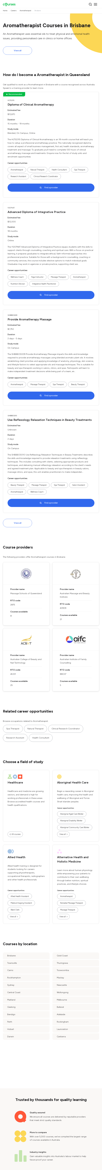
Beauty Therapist (78, 384)
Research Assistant (18, 176)
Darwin (10, 1036)
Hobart (10, 1029)
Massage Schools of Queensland (26, 593)
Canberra (61, 1036)
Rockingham (63, 1022)
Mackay (60, 977)
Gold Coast (62, 955)
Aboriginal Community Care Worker (74, 827)
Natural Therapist (37, 170)
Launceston (62, 1029)
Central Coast (13, 992)
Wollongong (62, 992)
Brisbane (11, 955)
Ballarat (60, 1007)
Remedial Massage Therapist (71, 903)
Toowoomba (63, 970)
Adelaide (61, 1014)
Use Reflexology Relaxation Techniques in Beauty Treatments (50, 420)
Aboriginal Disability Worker (71, 821)
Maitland (11, 1000)
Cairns (10, 970)
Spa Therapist (79, 170)
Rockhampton (14, 977)
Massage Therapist (58, 277)
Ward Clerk (15, 910)
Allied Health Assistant (20, 896)
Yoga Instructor (37, 277)
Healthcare (15, 782)
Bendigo (11, 1014)
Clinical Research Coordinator (46, 176)
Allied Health (16, 857)
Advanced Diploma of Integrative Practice (37, 212)
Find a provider (51, 187)
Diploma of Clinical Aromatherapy (31, 104)
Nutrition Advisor (18, 284)
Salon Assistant (78, 485)
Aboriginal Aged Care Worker (71, 814)
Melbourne (62, 1000)
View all (17, 50)
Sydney (10, 985)
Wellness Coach (17, 277)
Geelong (11, 1007)
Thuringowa (62, 963)
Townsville (12, 963)
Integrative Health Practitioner (44, 284)
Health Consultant (59, 170)
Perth (9, 1022)
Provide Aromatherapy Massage (30, 319)
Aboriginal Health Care (72, 782)
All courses (16, 834)
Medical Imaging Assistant (21, 903)
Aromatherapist (17, 170)
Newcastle (62, 985)
